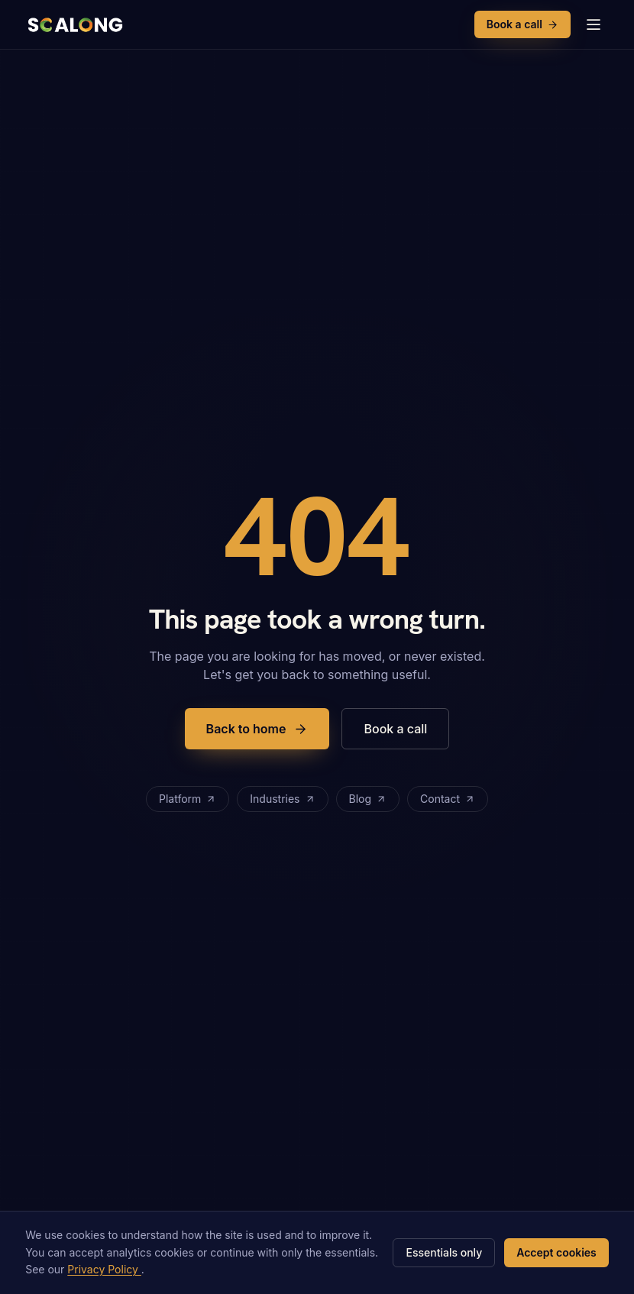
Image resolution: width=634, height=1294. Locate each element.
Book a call (522, 24)
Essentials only (444, 1252)
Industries (282, 798)
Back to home (257, 728)
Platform (187, 798)
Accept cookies (556, 1252)
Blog (368, 798)
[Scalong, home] (74, 24)
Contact (447, 798)
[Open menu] (593, 24)
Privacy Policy (104, 1269)
